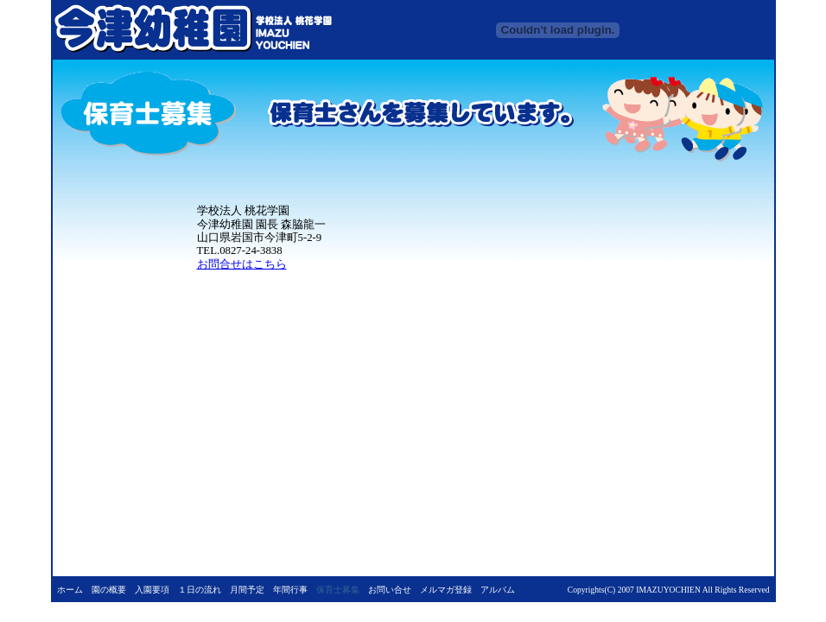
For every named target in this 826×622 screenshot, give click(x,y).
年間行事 (290, 589)
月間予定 (247, 589)
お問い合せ (389, 589)
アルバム (497, 589)
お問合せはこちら (242, 264)
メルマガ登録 (446, 589)
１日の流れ (199, 589)
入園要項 (152, 589)
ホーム (70, 589)
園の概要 (109, 589)
